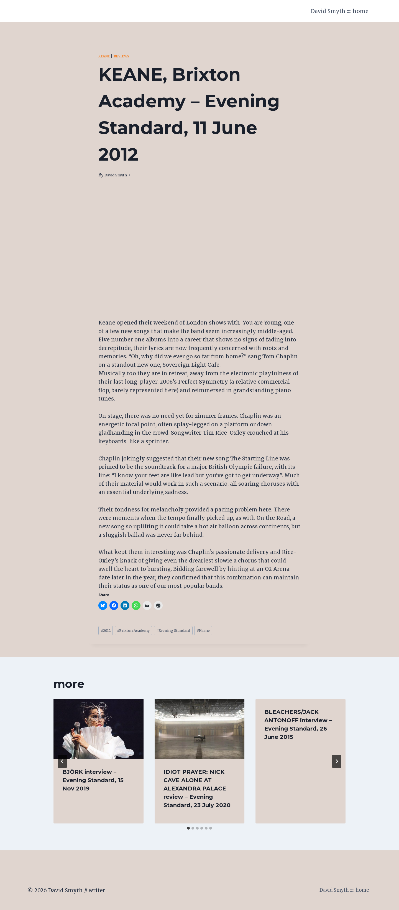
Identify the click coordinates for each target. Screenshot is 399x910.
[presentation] (98, 731)
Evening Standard (188, 631)
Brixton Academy (140, 631)
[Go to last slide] (62, 763)
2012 (107, 631)
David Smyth (118, 175)
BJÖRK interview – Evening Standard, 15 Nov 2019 (93, 782)
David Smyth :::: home (340, 11)
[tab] (188, 830)
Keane (105, 56)
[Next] (336, 763)
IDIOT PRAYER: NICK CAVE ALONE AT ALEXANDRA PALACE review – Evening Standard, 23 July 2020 (197, 790)
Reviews (126, 56)
